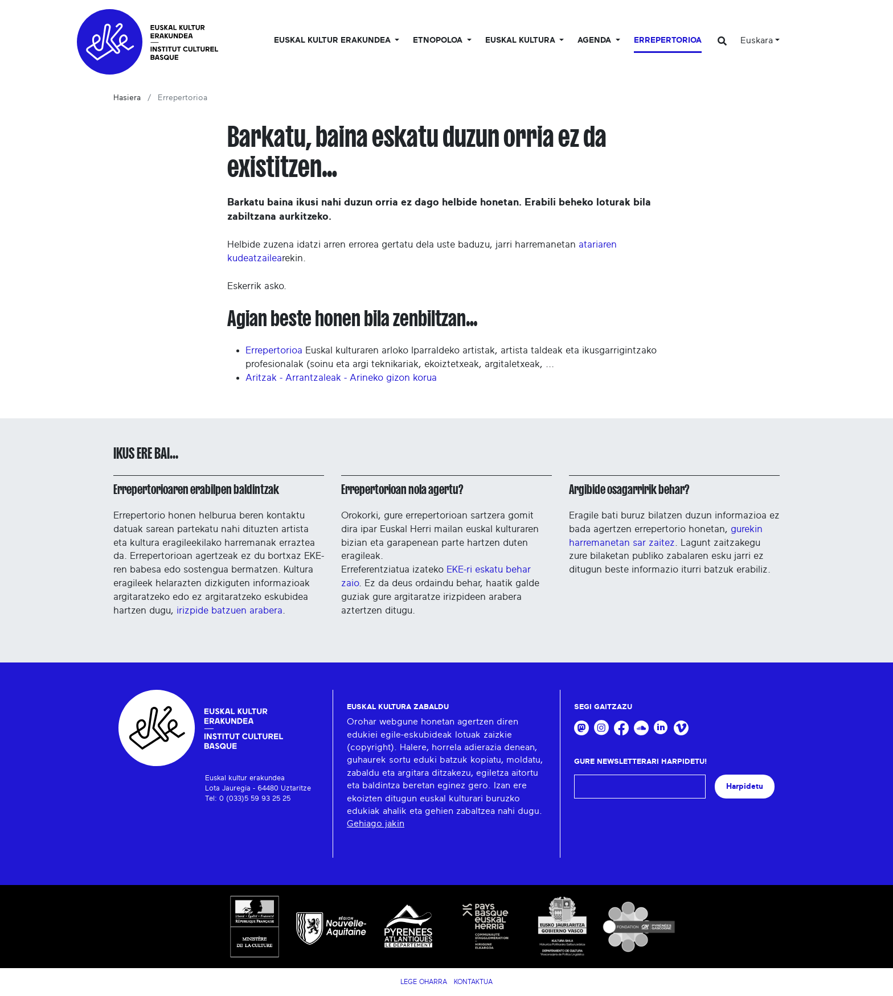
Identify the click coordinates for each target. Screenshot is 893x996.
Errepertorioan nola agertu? (402, 489)
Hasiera (127, 98)
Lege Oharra (423, 981)
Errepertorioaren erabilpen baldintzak (196, 489)
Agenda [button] (595, 40)
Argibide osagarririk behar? (629, 489)
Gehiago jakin (375, 823)
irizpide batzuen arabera (229, 610)
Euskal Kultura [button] (521, 40)
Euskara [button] (756, 40)
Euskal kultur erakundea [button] (333, 40)
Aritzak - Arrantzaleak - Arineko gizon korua (341, 377)
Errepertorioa (668, 40)
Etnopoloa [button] (439, 40)
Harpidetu (744, 786)
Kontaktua (473, 981)
